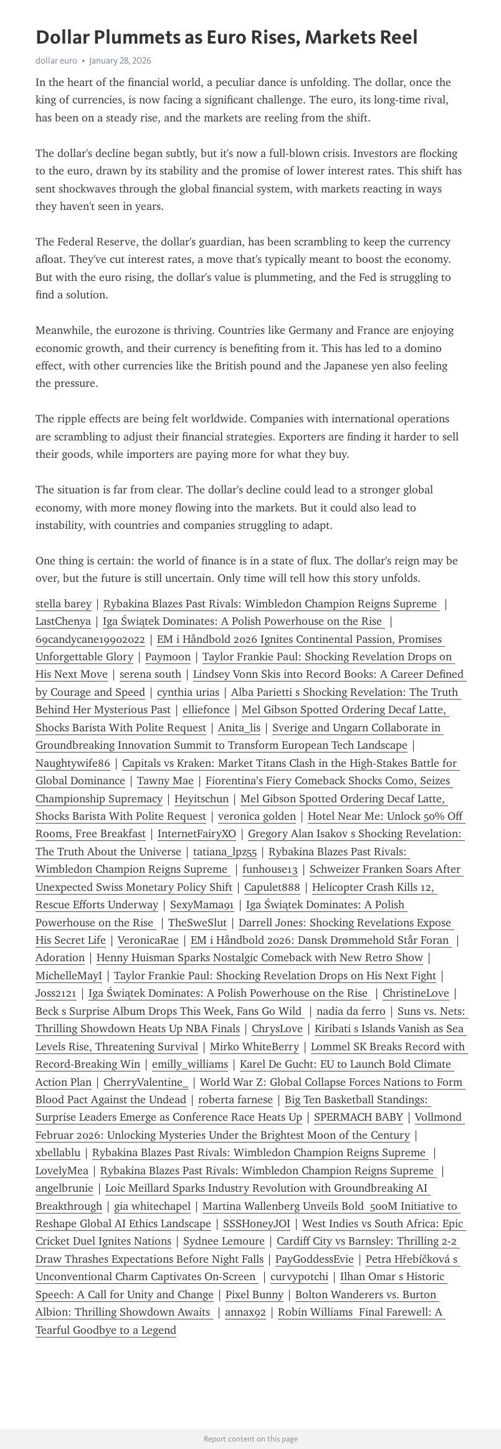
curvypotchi (299, 1276)
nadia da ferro (351, 1011)
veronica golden (257, 816)
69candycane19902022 (90, 639)
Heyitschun (201, 798)
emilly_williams (190, 1064)
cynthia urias (188, 692)
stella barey (64, 603)
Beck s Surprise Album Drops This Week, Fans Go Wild (170, 1011)
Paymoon (168, 656)
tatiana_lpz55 (225, 851)
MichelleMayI (69, 975)
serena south (150, 674)
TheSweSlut (197, 922)
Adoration (60, 957)
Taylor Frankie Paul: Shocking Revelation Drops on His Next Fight (275, 975)
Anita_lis (239, 727)
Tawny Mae (165, 780)
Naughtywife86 (73, 763)
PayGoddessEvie (314, 1259)
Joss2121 (56, 993)
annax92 (245, 1312)
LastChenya (63, 621)
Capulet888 (272, 887)
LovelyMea (62, 1170)
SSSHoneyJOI (256, 1223)
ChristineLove (416, 993)
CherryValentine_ (145, 1082)
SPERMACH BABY (358, 1117)
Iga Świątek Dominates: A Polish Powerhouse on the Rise (244, 621)
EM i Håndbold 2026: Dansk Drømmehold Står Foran (321, 940)
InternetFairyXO (197, 833)
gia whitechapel (152, 1206)
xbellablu (58, 1152)
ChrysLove (277, 1028)
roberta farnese (235, 1099)
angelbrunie (64, 1188)
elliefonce (206, 709)
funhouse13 (270, 869)
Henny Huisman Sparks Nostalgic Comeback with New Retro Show (260, 957)
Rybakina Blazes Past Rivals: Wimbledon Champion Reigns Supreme (271, 603)
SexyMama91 (202, 904)
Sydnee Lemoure (224, 1241)
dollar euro (56, 60)
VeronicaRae (148, 940)
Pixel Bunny (255, 1294)
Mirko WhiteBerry (254, 1046)
